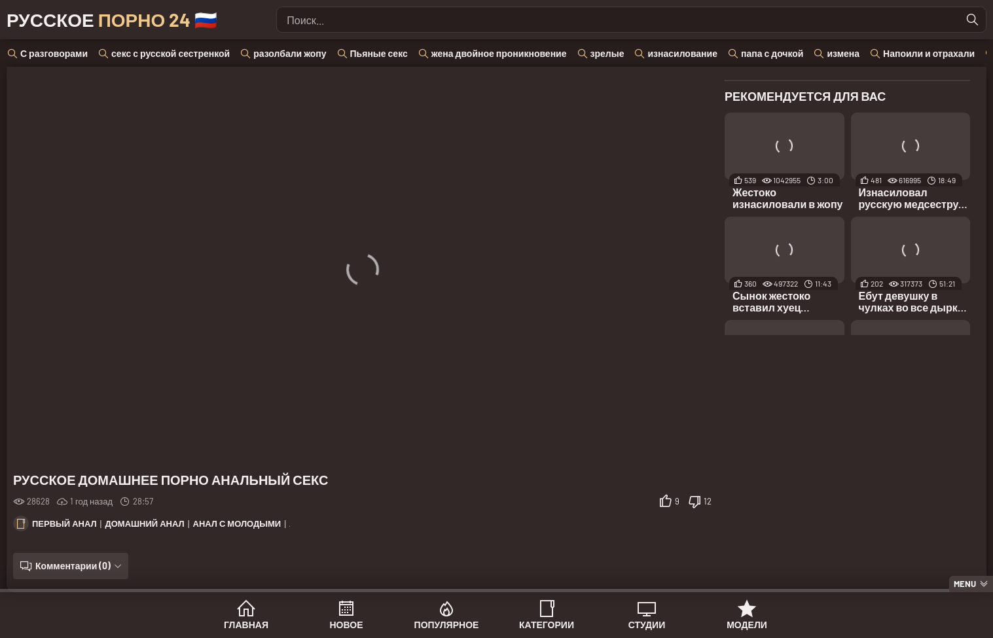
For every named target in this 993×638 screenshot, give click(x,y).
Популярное (446, 624)
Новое (346, 624)
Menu (965, 583)
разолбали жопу (289, 53)
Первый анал (64, 523)
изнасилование (682, 53)
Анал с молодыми (237, 523)
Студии (646, 624)
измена (843, 53)
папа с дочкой (772, 53)
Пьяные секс (379, 53)
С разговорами (54, 53)
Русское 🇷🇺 (112, 20)
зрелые (607, 53)
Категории (546, 624)
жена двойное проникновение (499, 53)
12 (708, 501)
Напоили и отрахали (929, 53)
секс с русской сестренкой (170, 53)
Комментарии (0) (73, 565)
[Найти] (973, 19)
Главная (246, 624)
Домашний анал (144, 523)
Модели (747, 624)
